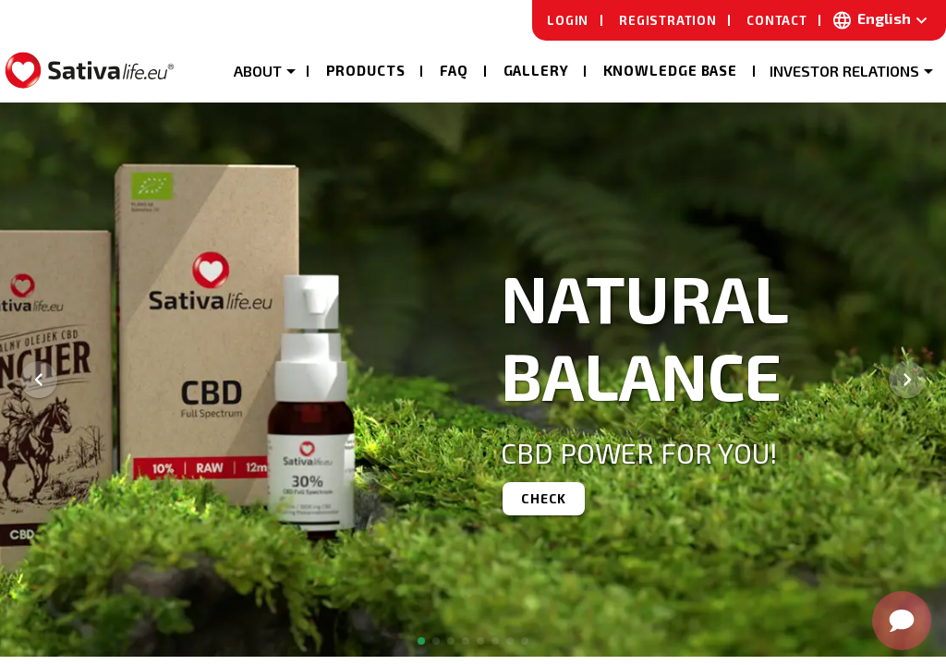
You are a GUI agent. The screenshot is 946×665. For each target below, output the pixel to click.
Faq (454, 70)
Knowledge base (670, 70)
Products (366, 70)
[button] (264, 69)
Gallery (536, 70)
